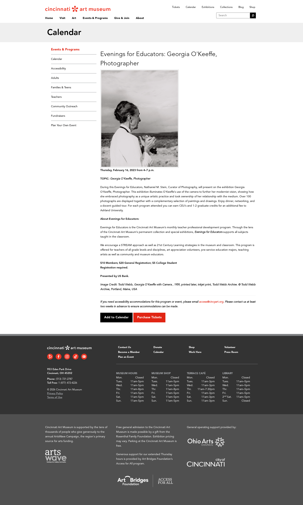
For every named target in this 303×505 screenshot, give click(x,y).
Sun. (119, 400)
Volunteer (229, 347)
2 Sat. (227, 397)
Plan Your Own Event (63, 125)
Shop (252, 7)
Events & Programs (95, 18)
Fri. (118, 393)
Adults (55, 78)
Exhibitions (208, 7)
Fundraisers (58, 116)
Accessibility (58, 68)
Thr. (118, 389)
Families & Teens (61, 87)
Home (49, 18)
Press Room (231, 352)
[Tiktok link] (75, 356)
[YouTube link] (84, 356)
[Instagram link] (67, 356)
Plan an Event (126, 357)
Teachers (56, 97)
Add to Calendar (116, 317)
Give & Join (121, 18)
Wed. (119, 385)
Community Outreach (64, 106)
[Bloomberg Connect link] (50, 356)
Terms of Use (54, 397)
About (140, 18)
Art (74, 18)
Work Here (195, 352)
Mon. (119, 377)
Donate (157, 347)
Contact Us (124, 347)
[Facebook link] (58, 356)
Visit (62, 18)
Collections (226, 7)
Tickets (176, 7)
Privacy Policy (55, 393)
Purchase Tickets (149, 317)
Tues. (119, 381)
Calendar (191, 7)
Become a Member (129, 352)
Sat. (118, 397)
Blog (241, 7)
